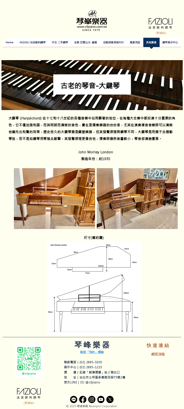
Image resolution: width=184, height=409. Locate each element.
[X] (110, 399)
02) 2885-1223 (91, 367)
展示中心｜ (72, 367)
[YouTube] (100, 399)
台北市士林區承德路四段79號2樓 (102, 377)
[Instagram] (91, 399)
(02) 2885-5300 (91, 362)
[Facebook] (82, 399)
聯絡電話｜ (72, 362)
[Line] (73, 399)
